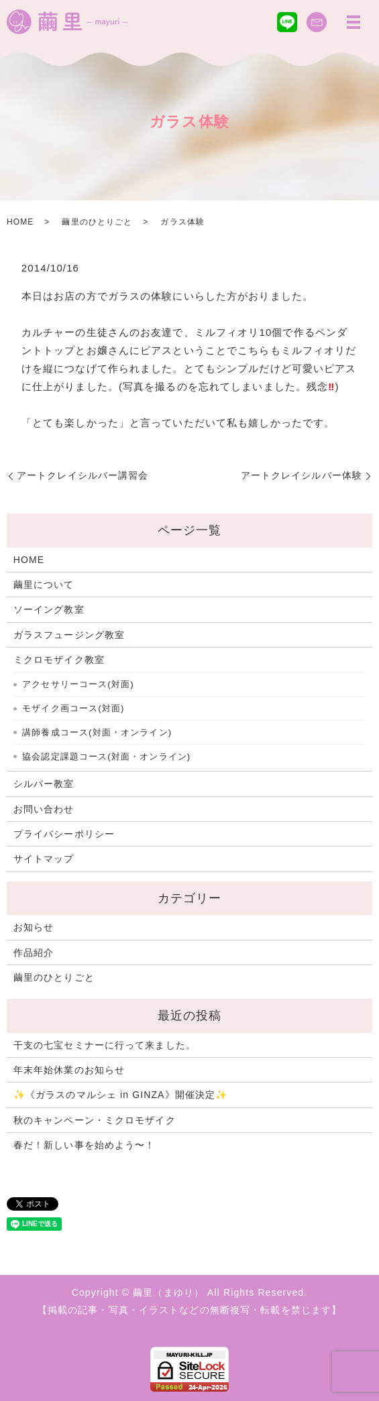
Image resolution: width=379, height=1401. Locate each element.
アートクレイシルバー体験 (301, 475)
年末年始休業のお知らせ (69, 1069)
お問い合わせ (43, 809)
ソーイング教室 (49, 609)
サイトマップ (43, 858)
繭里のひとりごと (97, 222)
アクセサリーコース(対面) (78, 684)
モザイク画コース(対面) (73, 708)
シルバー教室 (43, 783)
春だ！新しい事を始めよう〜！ (84, 1145)
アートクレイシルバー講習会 (83, 475)
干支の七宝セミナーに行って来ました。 (104, 1045)
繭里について (43, 584)
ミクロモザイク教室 (59, 659)
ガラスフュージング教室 (69, 634)
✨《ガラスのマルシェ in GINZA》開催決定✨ (120, 1094)
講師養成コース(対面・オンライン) (97, 732)
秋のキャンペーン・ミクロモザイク (94, 1120)
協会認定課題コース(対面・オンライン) (106, 756)
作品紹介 (33, 952)
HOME (20, 222)
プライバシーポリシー (64, 834)
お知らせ (33, 927)
